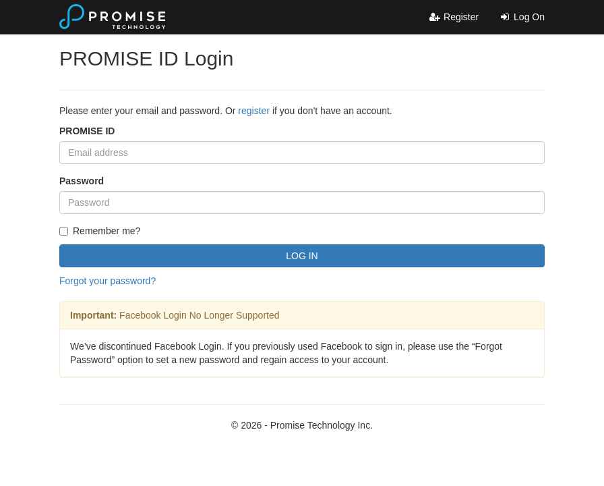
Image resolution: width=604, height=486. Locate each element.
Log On (522, 16)
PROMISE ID (87, 131)
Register (454, 16)
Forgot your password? (107, 280)
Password (81, 181)
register (254, 110)
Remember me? (99, 230)
